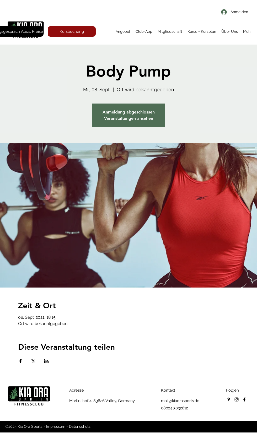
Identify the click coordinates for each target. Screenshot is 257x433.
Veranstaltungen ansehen (128, 118)
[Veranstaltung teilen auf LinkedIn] (46, 361)
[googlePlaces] (228, 399)
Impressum (55, 426)
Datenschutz (79, 426)
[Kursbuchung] (72, 31)
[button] (123, 31)
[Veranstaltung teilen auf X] (33, 361)
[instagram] (236, 399)
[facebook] (244, 399)
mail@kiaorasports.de (180, 400)
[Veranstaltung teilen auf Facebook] (20, 361)
